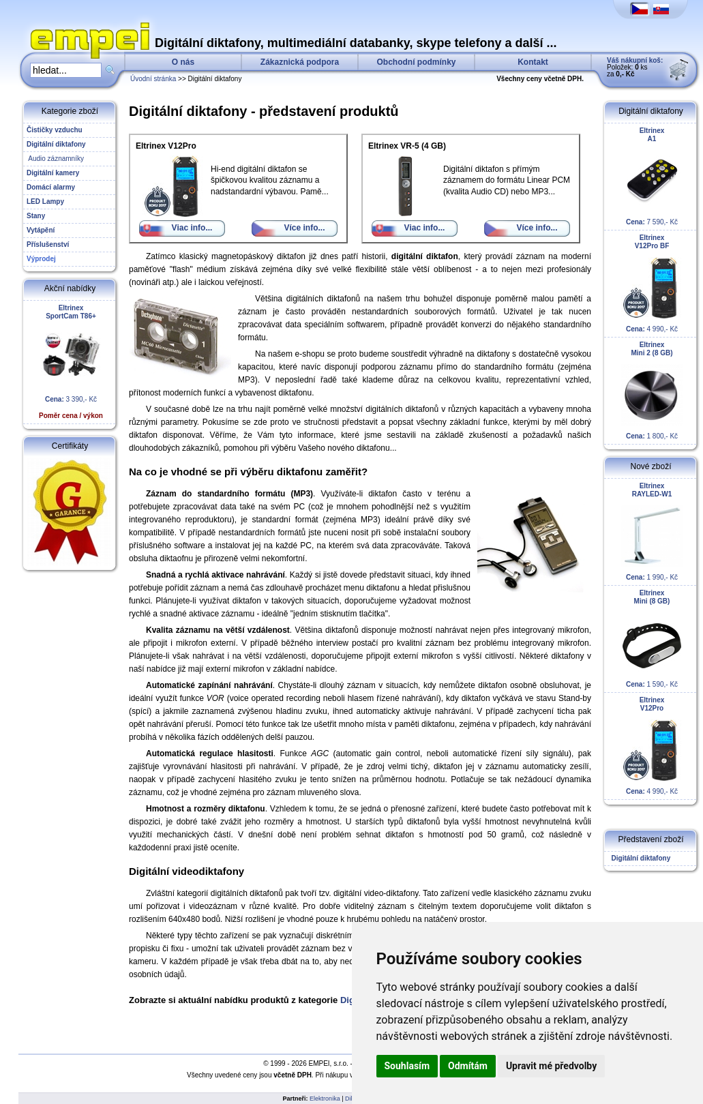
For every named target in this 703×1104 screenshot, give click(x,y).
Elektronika (325, 1098)
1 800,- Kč (652, 390)
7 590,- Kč (652, 176)
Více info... (304, 228)
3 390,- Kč (71, 361)
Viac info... (192, 228)
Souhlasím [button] (407, 1065)
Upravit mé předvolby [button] (551, 1065)
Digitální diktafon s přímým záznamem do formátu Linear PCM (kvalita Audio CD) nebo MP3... (469, 168)
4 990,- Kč (652, 283)
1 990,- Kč (652, 531)
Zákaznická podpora (299, 62)
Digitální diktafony (639, 858)
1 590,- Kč (652, 638)
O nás (183, 62)
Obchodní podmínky (416, 62)
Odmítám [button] (468, 1065)
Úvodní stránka (153, 79)
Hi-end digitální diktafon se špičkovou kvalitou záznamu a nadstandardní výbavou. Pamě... (232, 168)
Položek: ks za (635, 67)
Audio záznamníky (55, 158)
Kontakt (533, 62)
